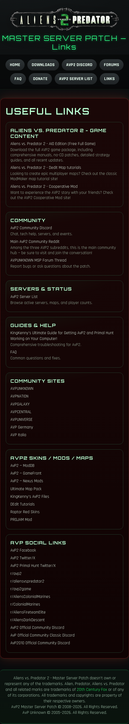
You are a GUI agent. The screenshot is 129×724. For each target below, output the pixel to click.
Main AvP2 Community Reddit (35, 241)
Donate (40, 79)
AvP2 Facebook (23, 550)
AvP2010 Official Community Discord (40, 643)
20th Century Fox (92, 689)
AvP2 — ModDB (22, 465)
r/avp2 (16, 573)
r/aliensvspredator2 (27, 581)
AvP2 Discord (79, 65)
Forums (111, 65)
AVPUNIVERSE (21, 419)
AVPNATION (19, 396)
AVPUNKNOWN (21, 388)
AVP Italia (18, 435)
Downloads (43, 65)
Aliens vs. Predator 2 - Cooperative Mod (44, 186)
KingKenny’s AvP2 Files (29, 496)
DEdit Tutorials (22, 504)
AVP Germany (21, 427)
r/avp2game (20, 589)
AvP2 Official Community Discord (37, 627)
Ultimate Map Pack (26, 489)
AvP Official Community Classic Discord (42, 635)
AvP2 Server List (76, 79)
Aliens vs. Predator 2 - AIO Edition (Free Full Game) (52, 143)
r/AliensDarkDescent (27, 620)
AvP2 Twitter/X (22, 558)
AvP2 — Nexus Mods (26, 481)
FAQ (18, 79)
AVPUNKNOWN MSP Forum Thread (38, 260)
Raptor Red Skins (25, 512)
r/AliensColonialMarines (30, 596)
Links (109, 79)
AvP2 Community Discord (31, 228)
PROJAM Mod (21, 519)
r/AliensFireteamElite (28, 612)
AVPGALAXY (20, 404)
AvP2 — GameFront (26, 473)
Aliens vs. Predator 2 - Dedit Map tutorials (45, 167)
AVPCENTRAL (20, 411)
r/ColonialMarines (25, 604)
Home (15, 65)
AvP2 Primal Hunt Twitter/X (33, 565)
